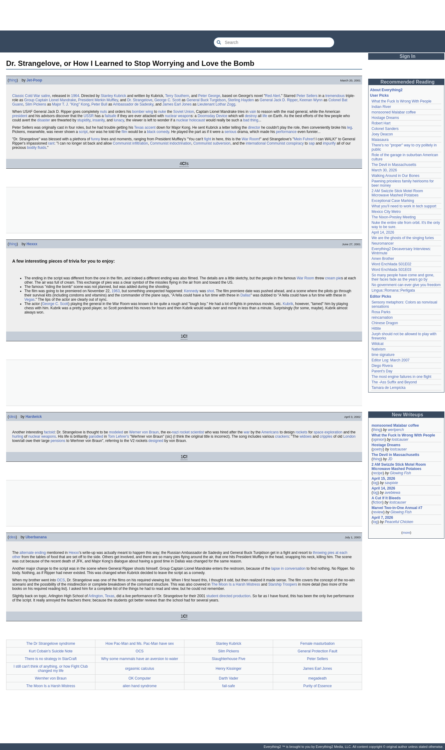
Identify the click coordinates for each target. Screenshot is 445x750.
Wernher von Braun (50, 678)
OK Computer (139, 678)
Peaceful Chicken (399, 522)
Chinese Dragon (385, 323)
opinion (379, 439)
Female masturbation (317, 643)
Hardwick (34, 416)
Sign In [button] (407, 56)
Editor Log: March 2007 (391, 360)
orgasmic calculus (139, 668)
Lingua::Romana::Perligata (393, 290)
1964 (75, 96)
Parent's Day (382, 371)
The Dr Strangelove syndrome (50, 643)
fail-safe (228, 686)
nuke (162, 111)
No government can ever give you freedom (406, 285)
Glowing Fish (400, 473)
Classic (18, 96)
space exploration (328, 432)
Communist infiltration (130, 143)
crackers (282, 436)
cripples (326, 436)
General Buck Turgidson (206, 100)
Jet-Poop (34, 80)
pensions (58, 441)
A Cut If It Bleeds (386, 498)
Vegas (29, 299)
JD (390, 459)
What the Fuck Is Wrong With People (402, 101)
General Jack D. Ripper (278, 100)
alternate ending (33, 553)
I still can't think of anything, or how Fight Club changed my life (51, 668)
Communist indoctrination (170, 143)
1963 (116, 291)
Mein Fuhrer (304, 139)
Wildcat (377, 344)
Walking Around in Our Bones (395, 176)
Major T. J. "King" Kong (70, 104)
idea (12, 416)
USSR (89, 116)
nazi (175, 432)
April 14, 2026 (383, 232)
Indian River (381, 107)
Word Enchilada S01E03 (391, 269)
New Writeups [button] (407, 414)
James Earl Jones (176, 104)
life (264, 116)
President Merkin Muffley (98, 100)
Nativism (379, 349)
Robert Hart (381, 123)
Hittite (376, 328)
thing (13, 80)
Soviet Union (183, 111)
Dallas (245, 295)
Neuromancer (383, 243)
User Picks (379, 95)
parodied (96, 436)
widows (306, 436)
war (247, 432)
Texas (139, 127)
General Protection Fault (317, 651)
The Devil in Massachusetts (394, 165)
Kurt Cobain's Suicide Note (51, 651)
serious (231, 132)
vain (252, 111)
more (406, 532)
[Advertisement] (222, 15)
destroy (251, 116)
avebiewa (392, 492)
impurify (329, 143)
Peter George (209, 96)
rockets (302, 432)
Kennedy (191, 291)
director (254, 127)
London (349, 436)
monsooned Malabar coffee (394, 112)
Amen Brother (383, 259)
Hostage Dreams (385, 118)
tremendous (334, 96)
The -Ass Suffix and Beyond (394, 382)
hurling (17, 436)
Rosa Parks (381, 312)
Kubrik (288, 304)
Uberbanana (36, 537)
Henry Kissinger (229, 668)
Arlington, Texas (101, 596)
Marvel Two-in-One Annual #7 (397, 508)
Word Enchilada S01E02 (391, 264)
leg (349, 127)
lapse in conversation (288, 568)
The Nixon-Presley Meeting (394, 217)
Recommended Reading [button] (407, 81)
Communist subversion (211, 143)
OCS (61, 580)
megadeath (317, 678)
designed (155, 441)
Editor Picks (380, 296)
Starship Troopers (282, 584)
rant (51, 143)
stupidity (83, 120)
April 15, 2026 (383, 478)
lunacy (119, 120)
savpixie (391, 483)
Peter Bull (99, 104)
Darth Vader (228, 678)
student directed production (228, 596)
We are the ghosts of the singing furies (403, 238)
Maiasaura (380, 140)
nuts (103, 111)
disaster (43, 120)
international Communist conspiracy (275, 143)
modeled (116, 432)
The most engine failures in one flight (401, 377)
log (375, 483)
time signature (383, 355)
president (19, 116)
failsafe (110, 116)
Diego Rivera (382, 366)
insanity (98, 120)
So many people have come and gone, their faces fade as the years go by (403, 277)
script (83, 132)
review (378, 512)
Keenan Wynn (311, 100)
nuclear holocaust (190, 120)
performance (286, 132)
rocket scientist (192, 432)
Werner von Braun (144, 432)
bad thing (250, 120)
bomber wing (142, 111)
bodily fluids (36, 147)
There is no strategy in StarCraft (51, 659)
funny (95, 139)
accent (150, 127)
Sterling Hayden (241, 100)
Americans (270, 432)
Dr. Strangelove (139, 100)
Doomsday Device (212, 116)
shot (210, 291)
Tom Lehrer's (118, 436)
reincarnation (382, 317)
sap (312, 143)
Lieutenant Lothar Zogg (216, 104)
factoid (49, 432)
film (124, 132)
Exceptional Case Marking (393, 201)
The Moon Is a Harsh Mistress (235, 584)
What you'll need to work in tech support (404, 206)
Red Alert (272, 96)
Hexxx (32, 244)
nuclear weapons (42, 436)
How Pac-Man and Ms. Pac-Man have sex (139, 643)
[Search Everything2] (274, 42)
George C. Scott (168, 100)
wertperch (396, 430)
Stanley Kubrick (113, 96)
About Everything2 (386, 90)
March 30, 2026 (384, 170)
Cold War (32, 96)
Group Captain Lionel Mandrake (50, 100)
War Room (250, 139)
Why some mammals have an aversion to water (139, 659)
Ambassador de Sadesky (133, 104)
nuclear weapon (178, 116)
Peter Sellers (307, 96)
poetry (378, 449)
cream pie (333, 278)
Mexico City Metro (386, 212)
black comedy (158, 132)
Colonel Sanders (385, 129)
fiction (377, 502)
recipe (378, 473)
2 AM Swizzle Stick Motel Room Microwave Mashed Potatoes (397, 193)
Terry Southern (177, 96)
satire (45, 96)
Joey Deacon (382, 134)
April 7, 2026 (382, 517)
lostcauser (400, 439)
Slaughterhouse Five (228, 659)
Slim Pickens (35, 104)
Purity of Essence (317, 686)
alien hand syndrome (139, 686)
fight (207, 139)
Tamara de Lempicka (388, 388)
